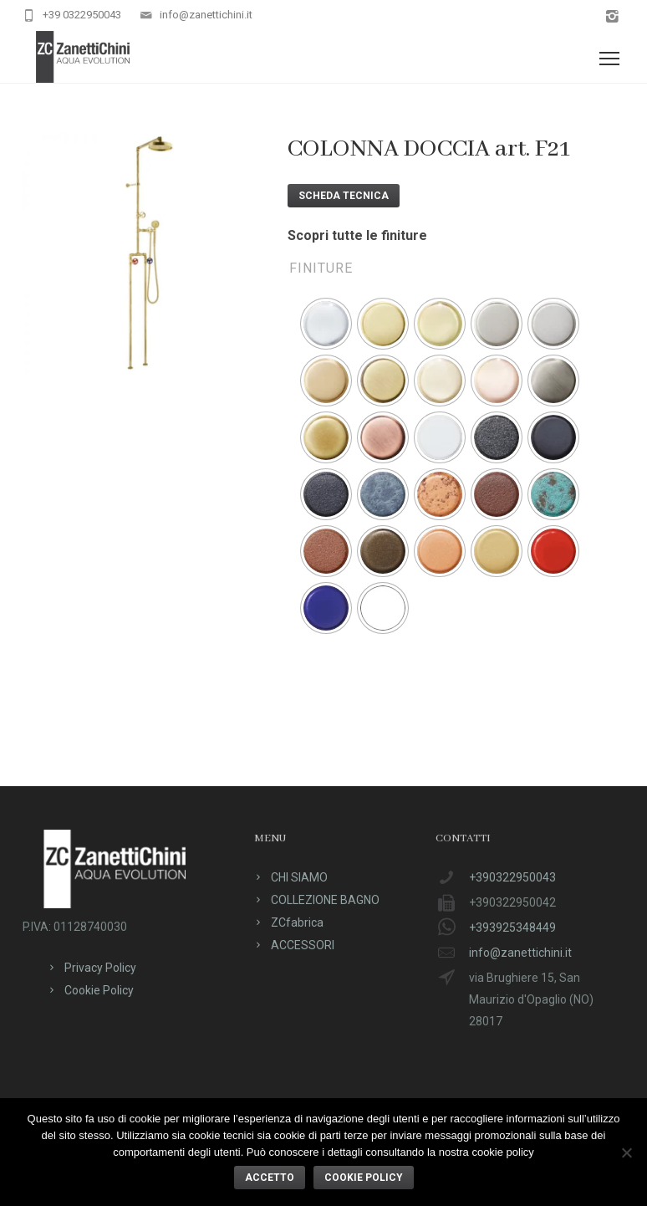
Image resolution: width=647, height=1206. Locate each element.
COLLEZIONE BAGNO (325, 900)
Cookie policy (363, 1177)
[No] (626, 1152)
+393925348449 (512, 927)
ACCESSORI (302, 945)
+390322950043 (512, 877)
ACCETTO (269, 1177)
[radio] (326, 324)
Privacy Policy (100, 967)
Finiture (321, 268)
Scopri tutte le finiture (357, 235)
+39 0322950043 (82, 14)
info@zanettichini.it (206, 14)
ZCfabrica (297, 922)
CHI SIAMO (299, 877)
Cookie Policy (99, 990)
